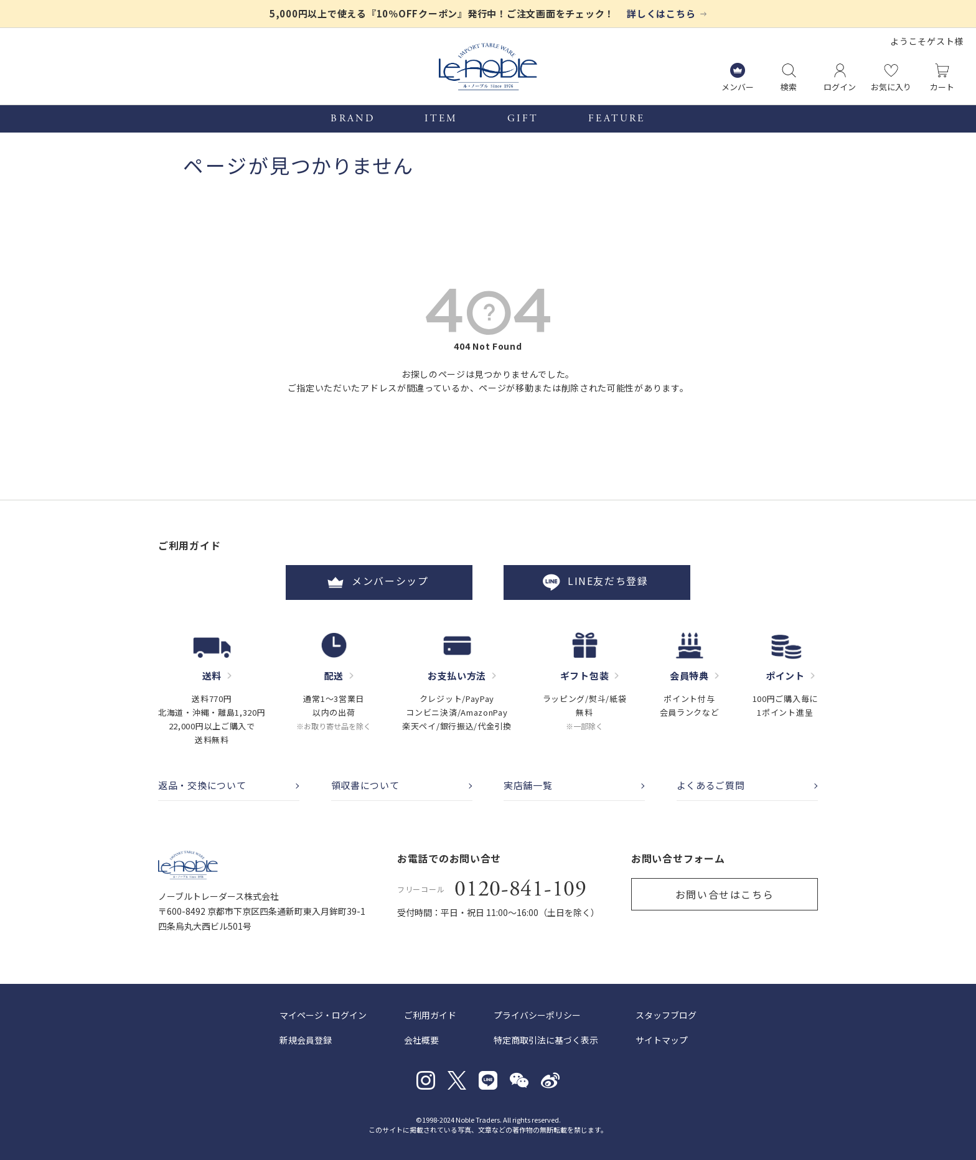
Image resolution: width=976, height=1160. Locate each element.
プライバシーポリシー (537, 1015)
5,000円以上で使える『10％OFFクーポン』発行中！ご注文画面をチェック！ (442, 13)
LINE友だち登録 (597, 582)
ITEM (441, 119)
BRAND (353, 119)
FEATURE (616, 119)
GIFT (522, 119)
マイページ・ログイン (323, 1015)
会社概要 (421, 1040)
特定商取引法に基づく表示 (546, 1040)
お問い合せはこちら (724, 894)
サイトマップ (662, 1040)
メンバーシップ (379, 582)
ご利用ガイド (430, 1015)
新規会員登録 (305, 1040)
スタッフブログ (666, 1015)
